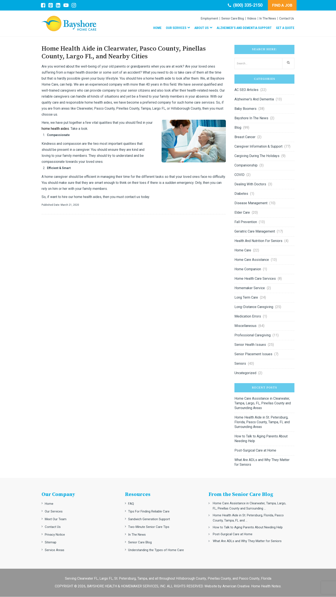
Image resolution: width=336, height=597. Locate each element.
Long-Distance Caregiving (253, 307)
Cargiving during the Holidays (256, 156)
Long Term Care (246, 298)
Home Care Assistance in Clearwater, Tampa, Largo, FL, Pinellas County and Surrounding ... (249, 506)
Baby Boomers (245, 109)
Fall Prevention (245, 222)
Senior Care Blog (140, 542)
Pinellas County (219, 579)
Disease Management (250, 203)
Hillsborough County (191, 579)
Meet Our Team (55, 519)
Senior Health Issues (250, 345)
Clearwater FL (87, 579)
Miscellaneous (245, 326)
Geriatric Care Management (254, 232)
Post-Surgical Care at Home (255, 451)
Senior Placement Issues (253, 354)
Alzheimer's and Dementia (254, 99)
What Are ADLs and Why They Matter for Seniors (262, 462)
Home (49, 504)
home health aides (55, 129)
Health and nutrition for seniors (258, 241)
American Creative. (236, 586)
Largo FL (106, 579)
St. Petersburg (125, 579)
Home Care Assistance (251, 260)
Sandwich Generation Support (149, 519)
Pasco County (249, 579)
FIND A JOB (282, 5)
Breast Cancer (244, 137)
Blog (237, 128)
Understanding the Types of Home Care (156, 550)
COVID (239, 175)
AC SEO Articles (246, 90)
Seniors (240, 364)
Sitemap (50, 542)
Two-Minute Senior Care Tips (148, 527)
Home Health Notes (266, 586)
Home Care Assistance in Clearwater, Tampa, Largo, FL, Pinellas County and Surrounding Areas (262, 403)
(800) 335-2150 (245, 5)
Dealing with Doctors (250, 184)
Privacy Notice (55, 535)
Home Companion (247, 269)
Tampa (142, 579)
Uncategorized (245, 373)
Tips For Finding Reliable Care (149, 512)
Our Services (54, 512)
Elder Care (242, 213)
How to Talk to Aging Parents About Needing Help (261, 438)
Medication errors (247, 316)
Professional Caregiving (252, 335)
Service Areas (54, 550)
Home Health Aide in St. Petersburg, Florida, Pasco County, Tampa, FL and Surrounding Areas (262, 422)
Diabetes (241, 194)
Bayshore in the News (251, 118)
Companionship (246, 165)
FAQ (131, 504)
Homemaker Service (249, 288)
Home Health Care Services (255, 279)
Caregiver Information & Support (258, 147)
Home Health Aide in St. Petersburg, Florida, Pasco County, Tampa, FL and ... (248, 518)
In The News (137, 535)
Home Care (242, 250)
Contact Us (53, 527)
